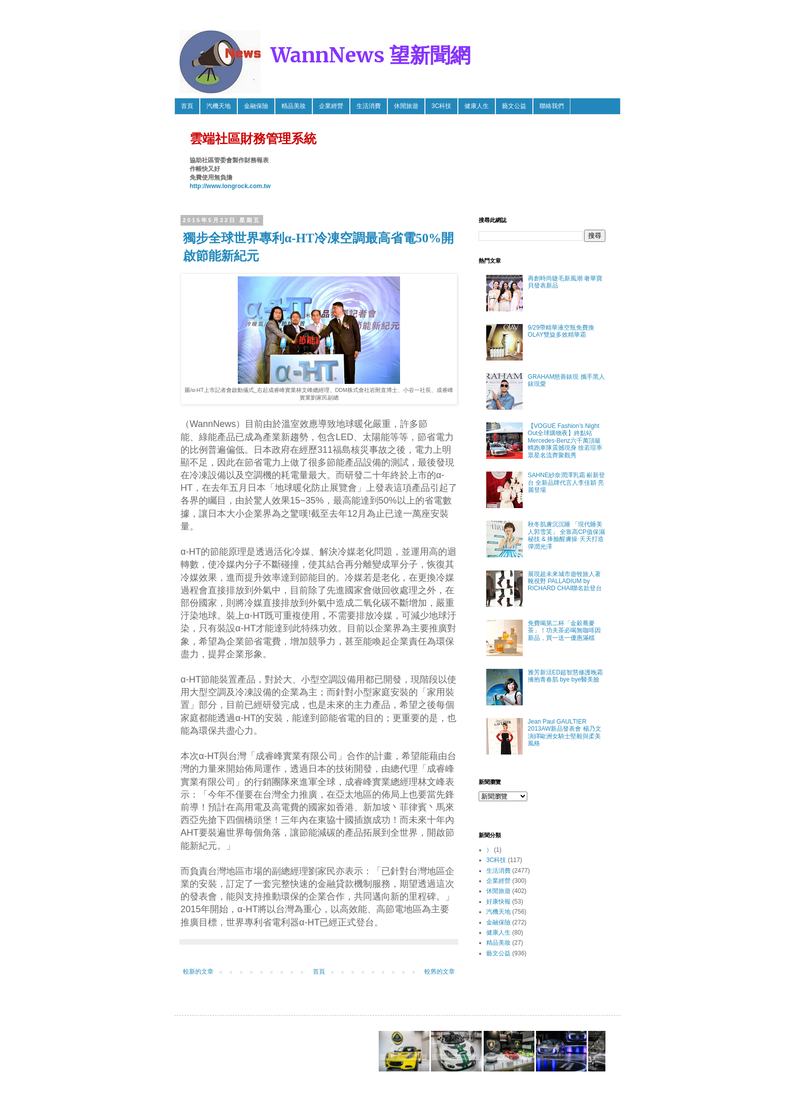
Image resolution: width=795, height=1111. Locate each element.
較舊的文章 (439, 971)
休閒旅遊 (406, 106)
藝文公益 (514, 106)
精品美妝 (293, 106)
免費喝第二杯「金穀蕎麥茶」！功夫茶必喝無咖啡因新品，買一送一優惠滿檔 (564, 630)
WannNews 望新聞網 (371, 55)
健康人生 (476, 106)
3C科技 (441, 106)
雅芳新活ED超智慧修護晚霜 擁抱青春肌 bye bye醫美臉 (565, 676)
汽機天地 (218, 106)
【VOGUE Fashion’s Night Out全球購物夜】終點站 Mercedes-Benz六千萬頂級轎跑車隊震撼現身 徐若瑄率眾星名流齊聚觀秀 (565, 440)
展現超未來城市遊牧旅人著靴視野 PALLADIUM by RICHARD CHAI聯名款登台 (565, 581)
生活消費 (368, 106)
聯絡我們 (551, 106)
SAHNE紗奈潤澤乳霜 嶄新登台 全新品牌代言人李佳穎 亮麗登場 (566, 482)
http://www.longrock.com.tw (230, 186)
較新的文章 (198, 971)
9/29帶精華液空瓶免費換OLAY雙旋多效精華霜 (561, 331)
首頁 (187, 106)
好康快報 (498, 901)
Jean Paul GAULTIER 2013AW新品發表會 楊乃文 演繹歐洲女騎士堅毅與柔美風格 (564, 732)
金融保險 (256, 106)
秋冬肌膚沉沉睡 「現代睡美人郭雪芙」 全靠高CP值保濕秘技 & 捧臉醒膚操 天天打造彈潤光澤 (566, 535)
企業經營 (331, 106)
